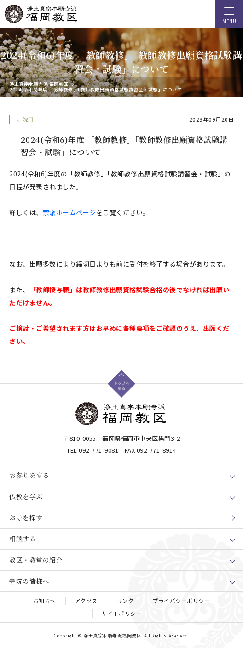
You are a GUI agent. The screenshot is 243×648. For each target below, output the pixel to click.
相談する (22, 538)
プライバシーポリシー (181, 600)
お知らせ (44, 600)
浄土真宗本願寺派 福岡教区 (39, 84)
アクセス (86, 600)
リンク (125, 600)
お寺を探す (26, 517)
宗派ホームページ (69, 212)
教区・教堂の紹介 (36, 559)
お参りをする (29, 475)
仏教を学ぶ (26, 496)
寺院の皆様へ (29, 580)
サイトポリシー (122, 613)
